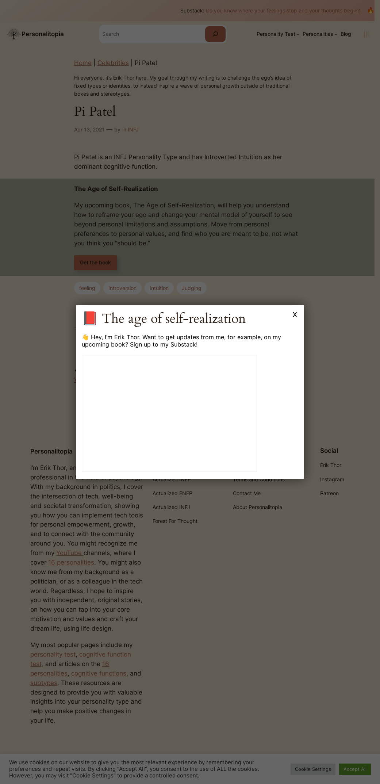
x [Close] (295, 314)
